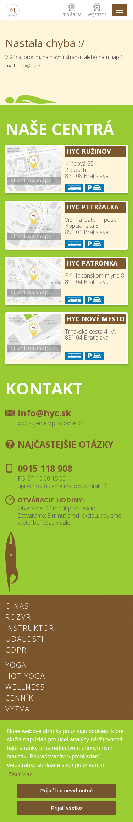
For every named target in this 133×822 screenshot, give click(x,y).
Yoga (16, 665)
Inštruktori (31, 628)
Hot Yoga (25, 676)
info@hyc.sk (30, 65)
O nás (17, 606)
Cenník (19, 698)
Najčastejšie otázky (65, 444)
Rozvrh (21, 617)
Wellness (25, 687)
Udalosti (24, 639)
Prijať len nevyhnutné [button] (66, 790)
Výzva (17, 709)
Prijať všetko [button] (66, 808)
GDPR (16, 650)
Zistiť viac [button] (20, 775)
